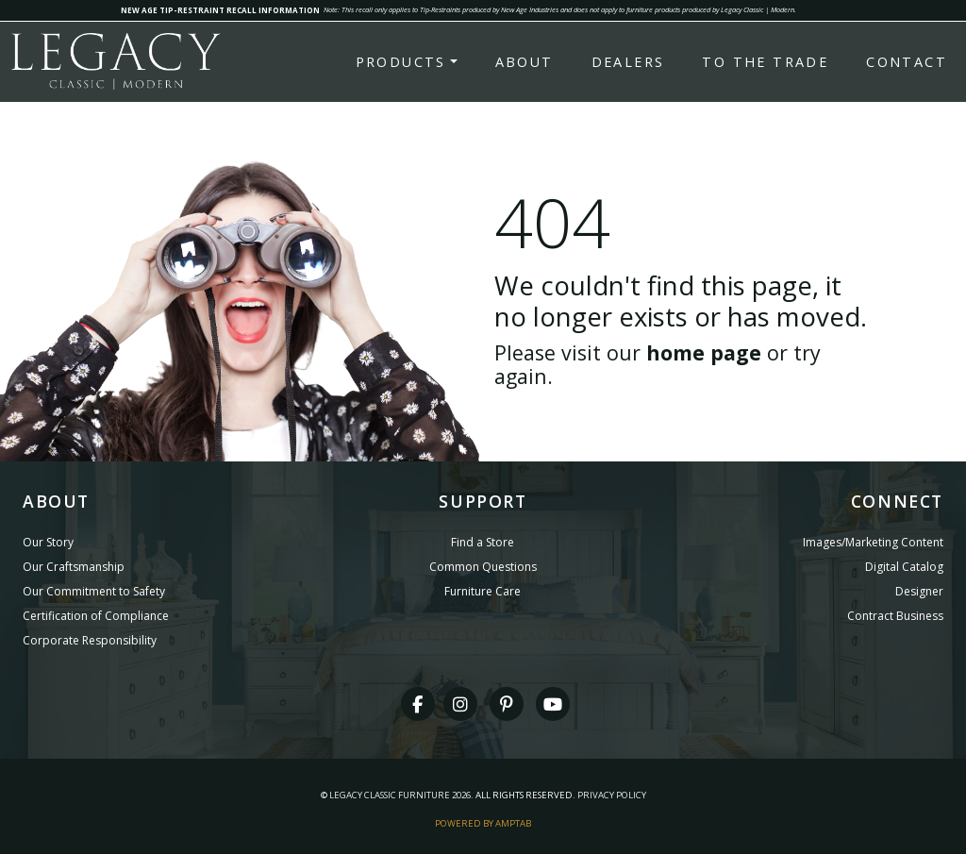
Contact (906, 62)
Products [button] (401, 62)
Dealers (628, 62)
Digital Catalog (904, 567)
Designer (919, 591)
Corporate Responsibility (90, 640)
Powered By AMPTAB (483, 823)
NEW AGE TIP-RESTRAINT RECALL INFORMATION (220, 10)
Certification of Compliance (96, 616)
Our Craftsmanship (74, 567)
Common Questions (483, 567)
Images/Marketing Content (873, 542)
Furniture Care (482, 591)
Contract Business (895, 616)
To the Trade (765, 62)
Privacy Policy (611, 795)
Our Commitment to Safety (94, 591)
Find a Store (482, 542)
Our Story (48, 542)
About (524, 62)
